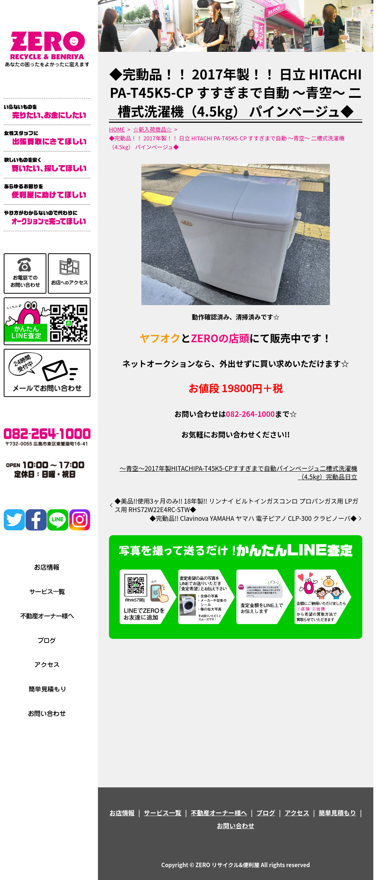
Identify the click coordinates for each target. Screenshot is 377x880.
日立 (351, 476)
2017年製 (158, 468)
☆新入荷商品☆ (152, 129)
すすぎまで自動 (254, 468)
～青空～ (132, 468)
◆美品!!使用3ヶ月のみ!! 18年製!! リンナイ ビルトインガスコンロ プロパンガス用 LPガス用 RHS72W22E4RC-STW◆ (236, 505)
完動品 (335, 476)
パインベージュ (298, 468)
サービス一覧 (163, 812)
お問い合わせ (235, 825)
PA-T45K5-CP (214, 468)
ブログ (266, 812)
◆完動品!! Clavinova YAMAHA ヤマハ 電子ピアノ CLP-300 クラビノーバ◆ (253, 518)
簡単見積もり (337, 812)
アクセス (297, 812)
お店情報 (121, 812)
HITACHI (183, 468)
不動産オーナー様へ (219, 812)
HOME (117, 129)
